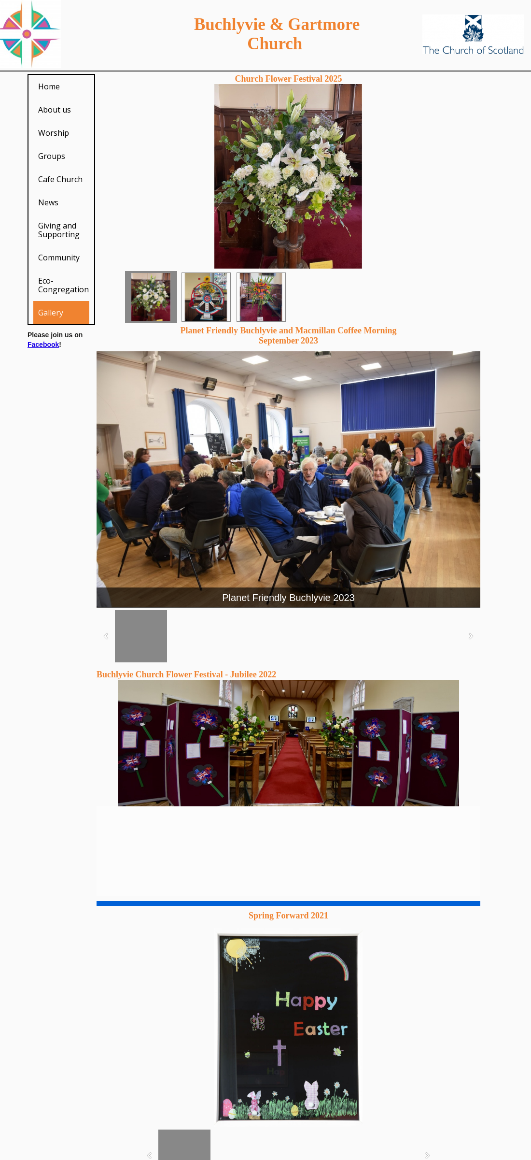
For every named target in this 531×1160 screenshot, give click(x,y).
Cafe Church (60, 179)
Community (59, 257)
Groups (51, 156)
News (48, 202)
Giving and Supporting (59, 230)
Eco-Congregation (63, 285)
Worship (53, 133)
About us (54, 109)
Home (49, 86)
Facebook (43, 344)
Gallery (50, 312)
